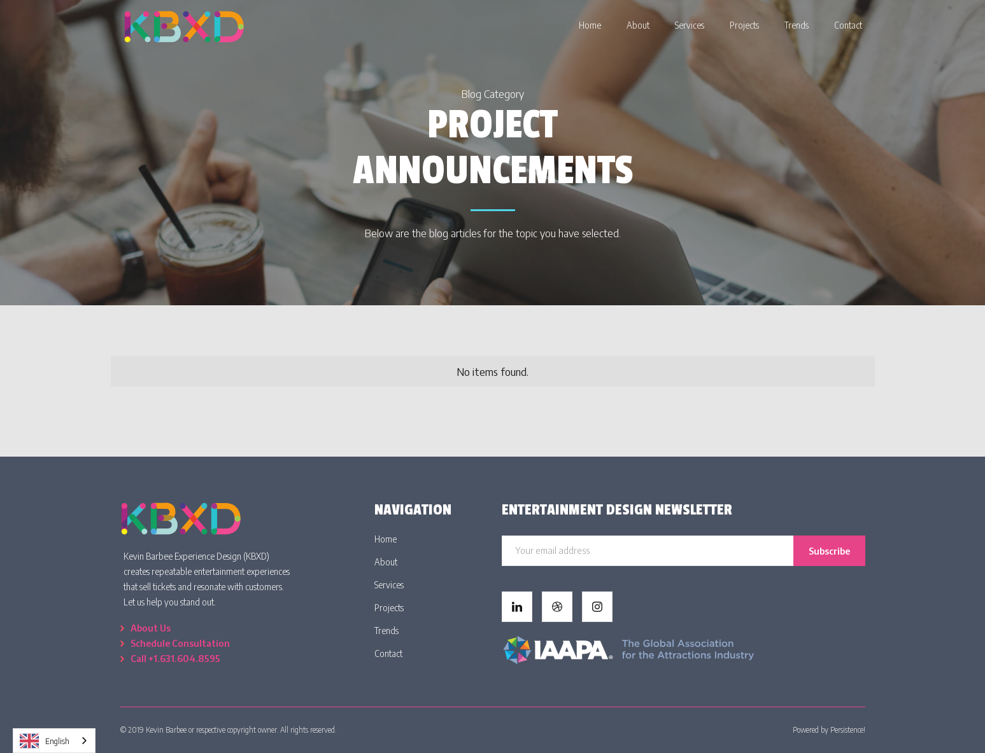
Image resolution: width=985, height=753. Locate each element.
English (44, 741)
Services (389, 584)
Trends (386, 630)
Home (385, 539)
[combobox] (54, 740)
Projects (389, 607)
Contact (388, 653)
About (385, 561)
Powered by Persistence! (829, 730)
